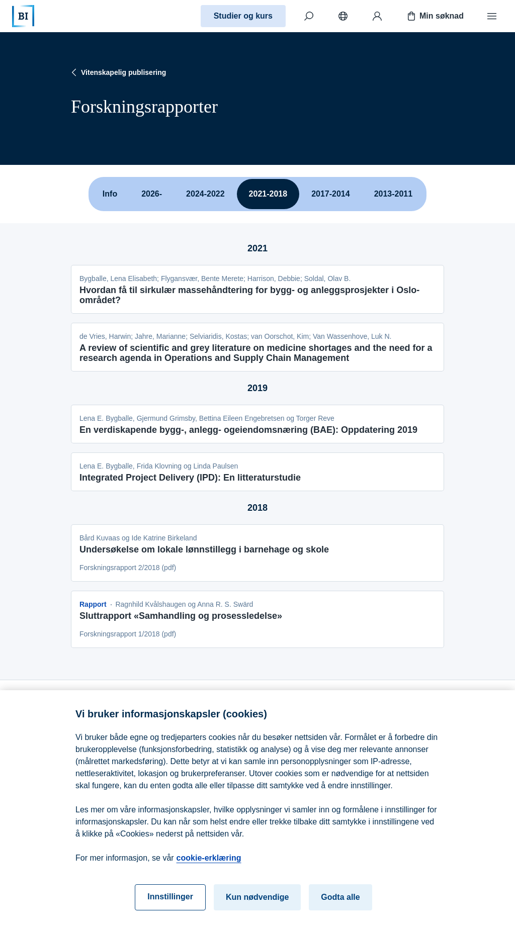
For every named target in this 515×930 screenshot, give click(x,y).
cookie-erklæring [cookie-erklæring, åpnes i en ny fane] (209, 863)
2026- (151, 194)
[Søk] (309, 16)
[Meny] (492, 16)
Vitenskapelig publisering (117, 72)
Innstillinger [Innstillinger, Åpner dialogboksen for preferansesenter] (170, 902)
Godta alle (340, 902)
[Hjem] (23, 16)
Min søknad (434, 16)
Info (110, 194)
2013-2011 (393, 194)
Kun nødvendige (257, 902)
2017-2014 (330, 194)
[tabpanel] (257, 439)
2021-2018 (268, 194)
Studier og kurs (243, 16)
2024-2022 (205, 194)
